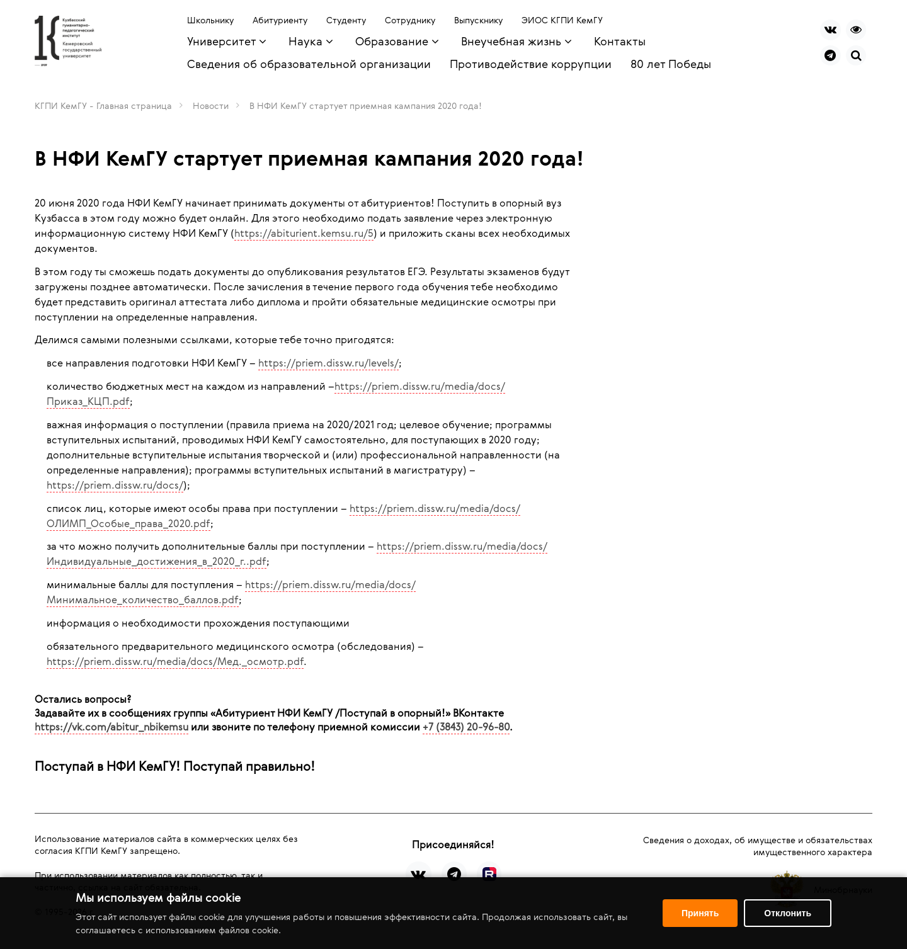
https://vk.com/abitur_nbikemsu (111, 727)
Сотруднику (410, 20)
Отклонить (787, 913)
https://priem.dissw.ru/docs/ (115, 485)
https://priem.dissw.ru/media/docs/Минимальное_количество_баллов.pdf (231, 591)
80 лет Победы (670, 63)
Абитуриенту (280, 20)
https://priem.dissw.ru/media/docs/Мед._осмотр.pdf (175, 661)
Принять (700, 913)
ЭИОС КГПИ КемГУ (562, 20)
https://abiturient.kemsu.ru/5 (304, 233)
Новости (211, 105)
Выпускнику (478, 20)
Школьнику (210, 20)
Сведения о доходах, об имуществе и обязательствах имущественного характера (757, 846)
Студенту (346, 20)
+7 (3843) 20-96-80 (466, 727)
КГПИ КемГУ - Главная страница (103, 105)
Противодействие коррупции (531, 63)
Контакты (620, 40)
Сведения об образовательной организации (309, 63)
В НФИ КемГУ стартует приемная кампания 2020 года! (365, 105)
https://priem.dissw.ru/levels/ (328, 363)
